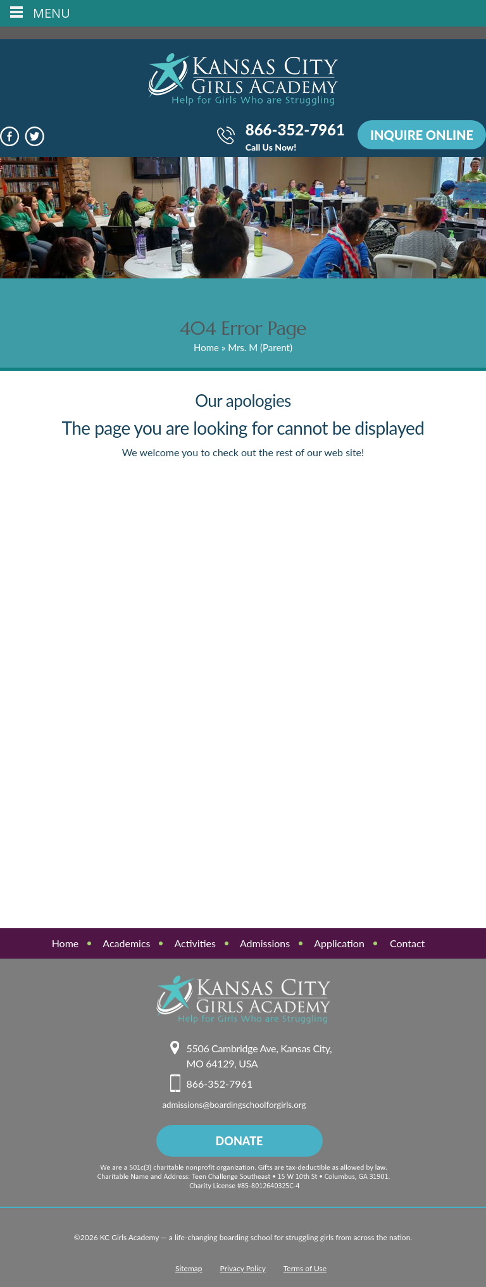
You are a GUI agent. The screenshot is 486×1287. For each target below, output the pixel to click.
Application (339, 943)
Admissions (265, 943)
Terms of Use (305, 1268)
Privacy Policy (243, 1268)
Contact (407, 943)
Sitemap (188, 1268)
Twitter (34, 136)
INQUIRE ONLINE (421, 134)
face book (10, 136)
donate (239, 1141)
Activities (194, 943)
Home (206, 347)
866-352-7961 (295, 137)
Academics (126, 943)
